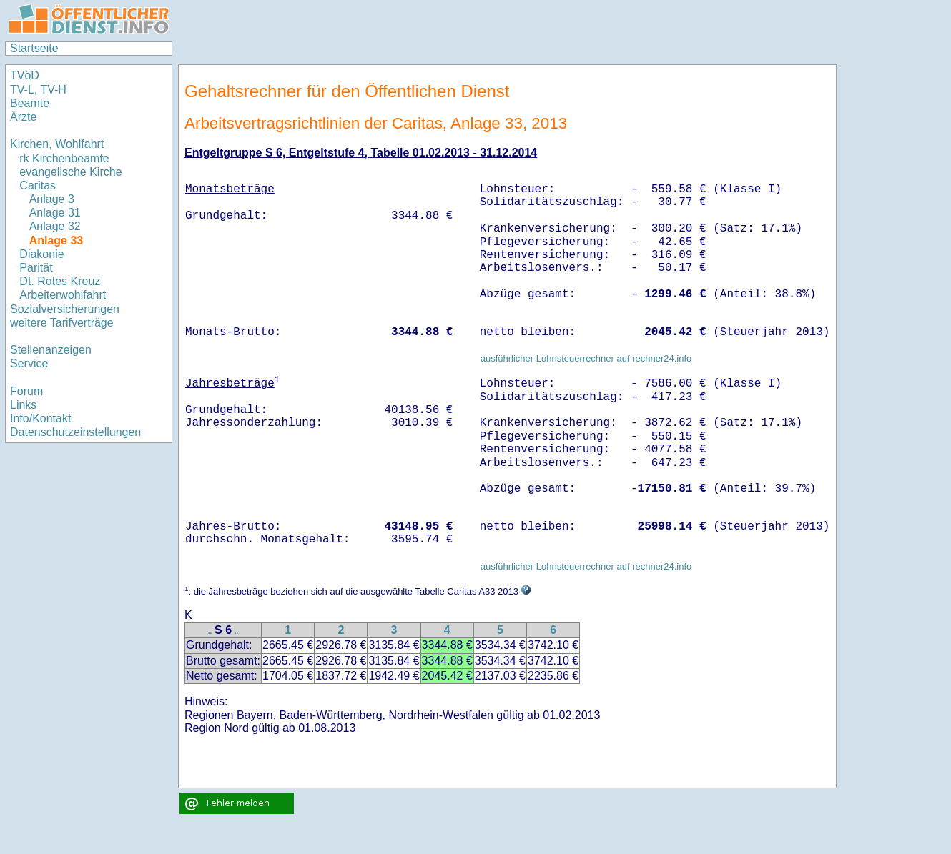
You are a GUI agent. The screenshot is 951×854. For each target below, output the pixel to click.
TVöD (24, 75)
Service (29, 363)
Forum (26, 391)
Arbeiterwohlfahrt (62, 295)
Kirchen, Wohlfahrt (57, 144)
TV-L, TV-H (38, 90)
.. (210, 631)
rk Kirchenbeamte (64, 158)
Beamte (29, 103)
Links (23, 405)
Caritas (37, 185)
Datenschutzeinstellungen (75, 432)
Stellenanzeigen (51, 350)
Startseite (34, 48)
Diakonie (41, 254)
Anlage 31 (55, 213)
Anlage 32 (55, 226)
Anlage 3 (51, 199)
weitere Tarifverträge (62, 323)
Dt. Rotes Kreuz (59, 281)
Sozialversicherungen (64, 309)
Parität (35, 268)
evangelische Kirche (70, 172)
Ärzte (23, 117)
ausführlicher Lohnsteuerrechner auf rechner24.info (586, 358)
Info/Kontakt (40, 418)
